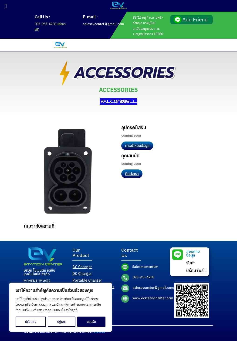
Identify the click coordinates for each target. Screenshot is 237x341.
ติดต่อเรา (132, 173)
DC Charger (82, 273)
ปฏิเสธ (61, 322)
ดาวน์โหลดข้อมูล (137, 145)
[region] (60, 307)
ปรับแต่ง (30, 322)
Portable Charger (87, 280)
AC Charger (82, 266)
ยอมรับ (91, 322)
